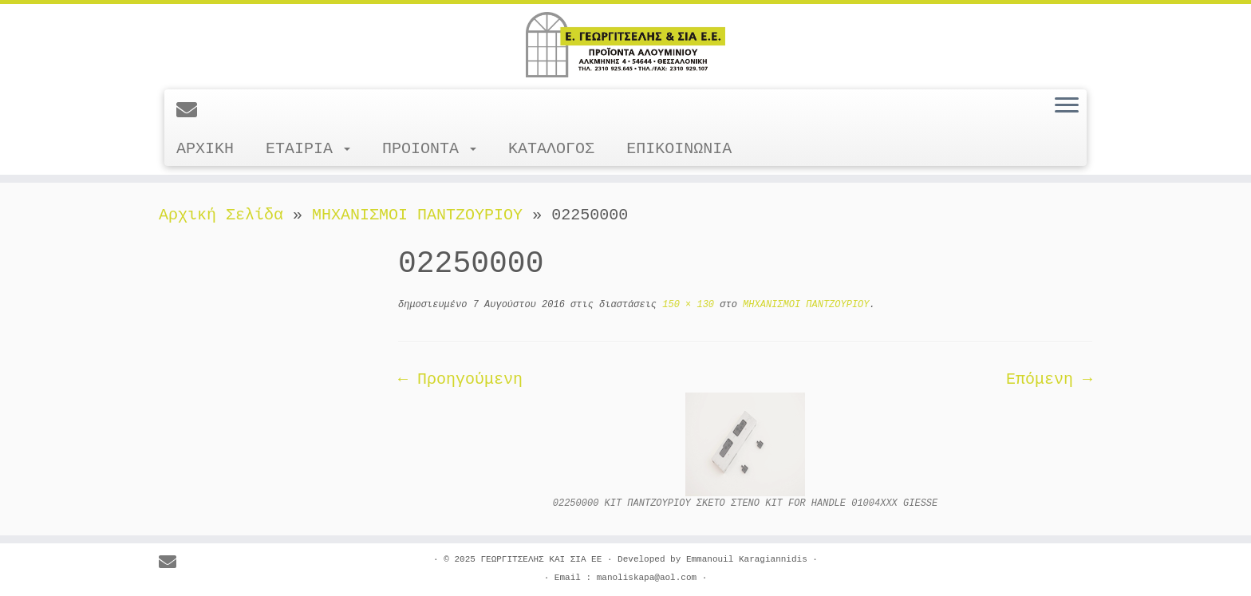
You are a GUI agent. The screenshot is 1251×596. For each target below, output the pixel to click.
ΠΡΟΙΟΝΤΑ (429, 149)
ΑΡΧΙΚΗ (205, 149)
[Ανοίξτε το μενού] (1067, 106)
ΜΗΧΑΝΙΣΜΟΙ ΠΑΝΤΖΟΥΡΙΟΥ (417, 215)
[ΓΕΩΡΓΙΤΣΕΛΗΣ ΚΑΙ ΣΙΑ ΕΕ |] (625, 44)
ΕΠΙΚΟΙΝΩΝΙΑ (679, 149)
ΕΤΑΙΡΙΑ (308, 149)
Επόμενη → (1049, 379)
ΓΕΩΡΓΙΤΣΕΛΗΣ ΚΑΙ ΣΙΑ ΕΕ (541, 559)
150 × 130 (685, 304)
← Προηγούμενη (460, 379)
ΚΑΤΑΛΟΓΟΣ (551, 149)
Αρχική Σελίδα (226, 215)
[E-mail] (191, 112)
